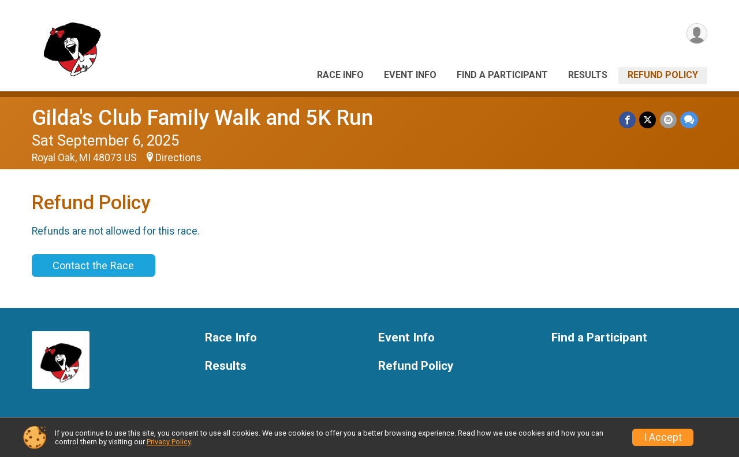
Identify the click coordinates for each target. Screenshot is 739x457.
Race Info (340, 74)
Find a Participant (502, 74)
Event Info (410, 74)
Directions (178, 158)
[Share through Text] (689, 120)
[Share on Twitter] (648, 120)
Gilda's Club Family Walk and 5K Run (202, 117)
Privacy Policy (169, 441)
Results (587, 74)
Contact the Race (93, 265)
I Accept (663, 437)
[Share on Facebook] (627, 120)
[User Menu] (696, 33)
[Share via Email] (668, 120)
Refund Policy (663, 74)
